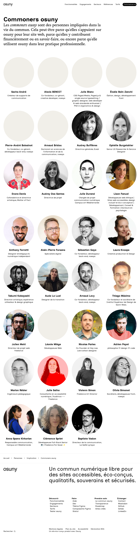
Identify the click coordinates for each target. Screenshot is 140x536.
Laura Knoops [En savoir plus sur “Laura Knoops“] (121, 250)
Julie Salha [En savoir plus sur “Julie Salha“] (53, 390)
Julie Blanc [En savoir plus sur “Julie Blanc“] (87, 91)
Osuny (78, 531)
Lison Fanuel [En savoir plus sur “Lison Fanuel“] (121, 193)
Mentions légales (56, 529)
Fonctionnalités (71, 4)
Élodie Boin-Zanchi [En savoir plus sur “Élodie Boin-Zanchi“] (121, 91)
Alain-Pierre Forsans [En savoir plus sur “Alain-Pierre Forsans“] (53, 250)
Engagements (85, 4)
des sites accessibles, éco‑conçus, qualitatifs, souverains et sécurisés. (92, 477)
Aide (75, 501)
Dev (74, 503)
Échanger (121, 498)
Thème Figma (79, 506)
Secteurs (97, 4)
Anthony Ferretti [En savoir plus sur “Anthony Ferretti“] (19, 250)
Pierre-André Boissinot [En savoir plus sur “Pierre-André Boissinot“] (18, 145)
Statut (76, 511)
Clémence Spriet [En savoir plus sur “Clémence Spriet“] (53, 438)
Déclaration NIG (97, 529)
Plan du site (70, 529)
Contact (122, 501)
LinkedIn (122, 511)
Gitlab (121, 509)
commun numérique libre (88, 469)
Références (108, 4)
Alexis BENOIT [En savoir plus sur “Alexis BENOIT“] (53, 91)
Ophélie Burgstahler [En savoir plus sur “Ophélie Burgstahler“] (121, 145)
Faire (74, 498)
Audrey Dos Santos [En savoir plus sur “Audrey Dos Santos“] (53, 193)
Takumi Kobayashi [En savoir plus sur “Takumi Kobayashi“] (19, 295)
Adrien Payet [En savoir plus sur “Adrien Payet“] (121, 344)
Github (121, 506)
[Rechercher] (10, 531)
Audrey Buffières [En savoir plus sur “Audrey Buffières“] (87, 145)
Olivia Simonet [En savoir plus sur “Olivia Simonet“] (121, 390)
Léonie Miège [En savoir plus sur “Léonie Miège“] (53, 344)
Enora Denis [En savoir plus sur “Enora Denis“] (19, 193)
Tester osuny (55, 511)
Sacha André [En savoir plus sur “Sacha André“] (18, 91)
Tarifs (118, 4)
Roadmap (99, 506)
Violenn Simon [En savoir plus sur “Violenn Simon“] (87, 390)
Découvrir (54, 498)
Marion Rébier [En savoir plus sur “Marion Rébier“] (19, 390)
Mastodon (122, 503)
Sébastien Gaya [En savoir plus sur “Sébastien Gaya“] (87, 250)
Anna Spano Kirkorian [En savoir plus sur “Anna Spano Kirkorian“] (19, 438)
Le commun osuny (103, 501)
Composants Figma (82, 509)
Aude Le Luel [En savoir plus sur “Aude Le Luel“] (53, 295)
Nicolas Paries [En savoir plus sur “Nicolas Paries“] (87, 344)
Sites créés (100, 509)
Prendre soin (100, 498)
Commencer (129, 4)
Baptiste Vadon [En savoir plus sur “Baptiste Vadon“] (87, 438)
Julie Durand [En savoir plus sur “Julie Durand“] (87, 193)
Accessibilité (83, 529)
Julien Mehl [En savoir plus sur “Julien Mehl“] (19, 344)
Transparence (101, 503)
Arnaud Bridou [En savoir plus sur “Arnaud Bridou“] (53, 145)
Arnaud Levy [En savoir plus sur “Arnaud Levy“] (87, 295)
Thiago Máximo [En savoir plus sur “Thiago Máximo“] (121, 295)
